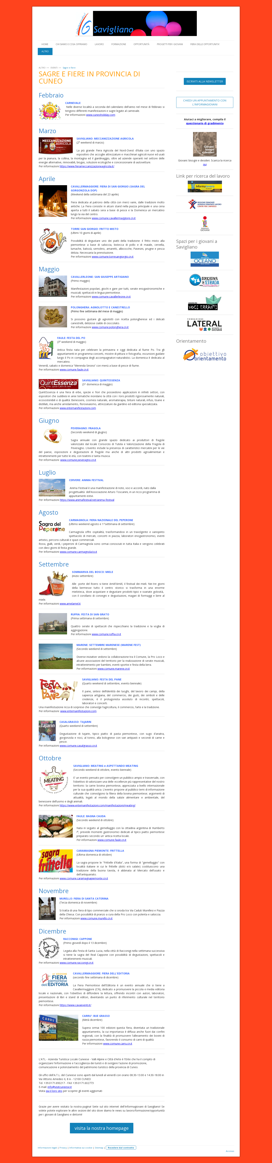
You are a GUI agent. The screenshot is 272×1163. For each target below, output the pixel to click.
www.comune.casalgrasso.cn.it (78, 745)
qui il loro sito (54, 1091)
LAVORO (99, 44)
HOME (45, 44)
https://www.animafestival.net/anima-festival (87, 500)
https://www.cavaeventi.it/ (75, 1005)
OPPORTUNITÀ (141, 44)
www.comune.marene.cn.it (113, 668)
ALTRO (45, 51)
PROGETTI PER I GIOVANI (170, 44)
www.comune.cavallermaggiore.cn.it (114, 218)
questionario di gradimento (205, 123)
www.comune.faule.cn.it (74, 369)
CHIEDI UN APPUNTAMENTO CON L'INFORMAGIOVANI (204, 102)
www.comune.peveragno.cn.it (78, 460)
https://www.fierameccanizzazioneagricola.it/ (87, 166)
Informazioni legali (47, 1147)
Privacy (63, 1147)
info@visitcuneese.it (60, 1087)
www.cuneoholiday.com (100, 115)
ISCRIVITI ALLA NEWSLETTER (205, 81)
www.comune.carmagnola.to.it (78, 551)
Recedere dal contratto (121, 1147)
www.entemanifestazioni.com (78, 408)
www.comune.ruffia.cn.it (106, 634)
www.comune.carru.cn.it (117, 1043)
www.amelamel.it (70, 603)
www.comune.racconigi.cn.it (77, 962)
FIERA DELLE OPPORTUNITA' (205, 44)
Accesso (230, 1151)
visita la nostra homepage (102, 1128)
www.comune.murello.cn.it (96, 918)
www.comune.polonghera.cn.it (110, 327)
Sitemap (99, 1147)
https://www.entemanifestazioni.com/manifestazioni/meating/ (97, 805)
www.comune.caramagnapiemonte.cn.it (84, 878)
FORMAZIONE (118, 44)
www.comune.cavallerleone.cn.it (111, 296)
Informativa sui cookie (80, 1147)
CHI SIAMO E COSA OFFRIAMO (71, 44)
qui (205, 164)
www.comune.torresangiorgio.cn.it (113, 256)
